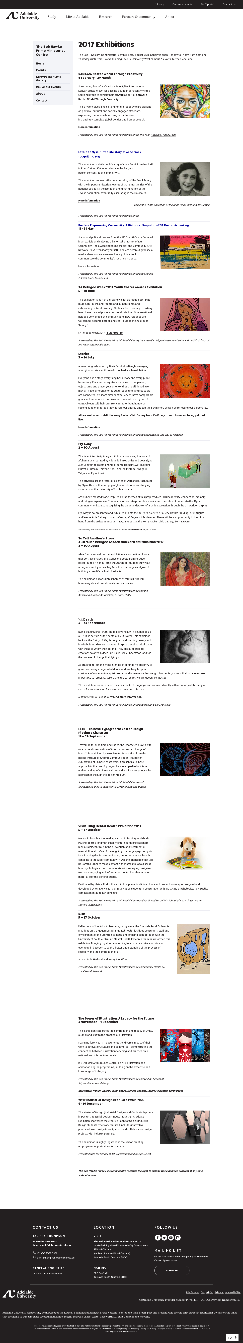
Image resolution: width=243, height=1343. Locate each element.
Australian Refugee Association (95, 595)
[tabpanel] (53, 73)
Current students (182, 4)
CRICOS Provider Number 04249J (221, 1300)
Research (105, 16)
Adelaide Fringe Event (163, 134)
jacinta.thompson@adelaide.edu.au (56, 1257)
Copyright (207, 1292)
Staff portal (207, 4)
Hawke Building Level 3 (117, 59)
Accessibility (233, 1292)
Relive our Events (204, 30)
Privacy (219, 1292)
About (169, 16)
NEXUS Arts (136, 529)
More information (89, 127)
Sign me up (171, 1270)
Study (52, 16)
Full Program (114, 332)
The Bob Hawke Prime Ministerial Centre (169, 30)
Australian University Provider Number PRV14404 (168, 1300)
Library (160, 4)
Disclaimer (192, 1292)
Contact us (229, 4)
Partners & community (138, 16)
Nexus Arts (90, 517)
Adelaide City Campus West (134, 1245)
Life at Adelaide (77, 16)
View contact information (49, 1273)
